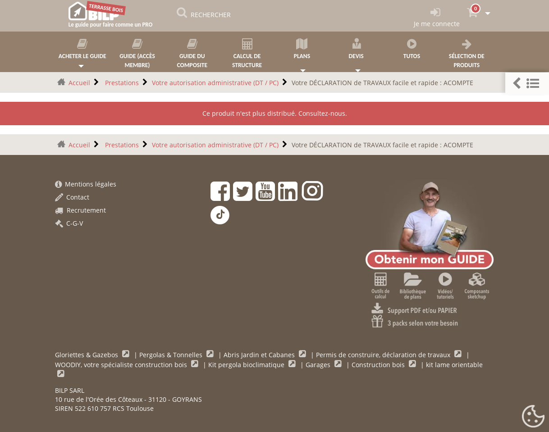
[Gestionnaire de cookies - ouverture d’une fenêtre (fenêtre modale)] (533, 416)
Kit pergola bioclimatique (247, 364)
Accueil (79, 82)
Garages (319, 364)
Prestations (121, 82)
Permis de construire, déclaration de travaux (384, 354)
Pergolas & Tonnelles (171, 354)
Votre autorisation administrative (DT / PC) (215, 82)
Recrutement (80, 210)
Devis (357, 49)
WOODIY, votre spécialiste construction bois (122, 364)
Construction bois (379, 364)
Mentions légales (85, 184)
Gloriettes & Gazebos (87, 354)
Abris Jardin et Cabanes (260, 354)
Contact (72, 197)
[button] (527, 84)
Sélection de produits (466, 53)
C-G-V (69, 223)
